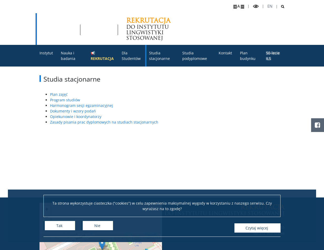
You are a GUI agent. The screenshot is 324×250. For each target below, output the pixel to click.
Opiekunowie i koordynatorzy (75, 116)
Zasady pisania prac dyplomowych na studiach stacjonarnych (104, 122)
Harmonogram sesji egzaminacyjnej (81, 105)
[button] (102, 244)
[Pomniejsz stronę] (242, 7)
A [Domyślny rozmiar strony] (238, 6)
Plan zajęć (59, 94)
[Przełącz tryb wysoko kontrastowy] (256, 6)
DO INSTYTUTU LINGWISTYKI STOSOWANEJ (111, 29)
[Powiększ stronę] (235, 7)
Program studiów (65, 99)
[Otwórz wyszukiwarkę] (280, 6)
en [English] (269, 6)
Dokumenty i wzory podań (73, 111)
